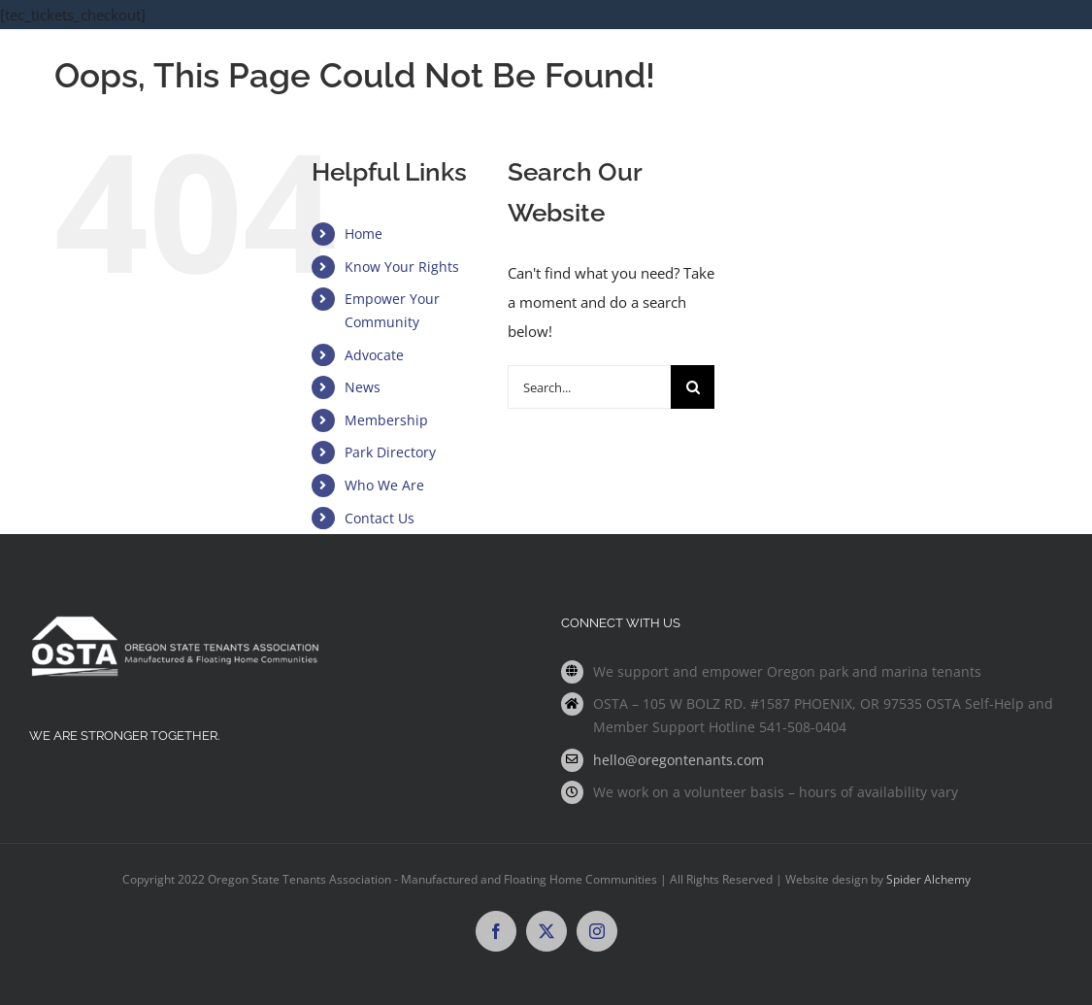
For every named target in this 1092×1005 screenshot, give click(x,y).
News (363, 387)
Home (363, 233)
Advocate (374, 355)
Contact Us (379, 518)
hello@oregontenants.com (678, 760)
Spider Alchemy (928, 879)
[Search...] (589, 387)
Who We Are (384, 485)
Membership (386, 420)
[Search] (692, 387)
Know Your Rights (402, 266)
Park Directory (390, 452)
